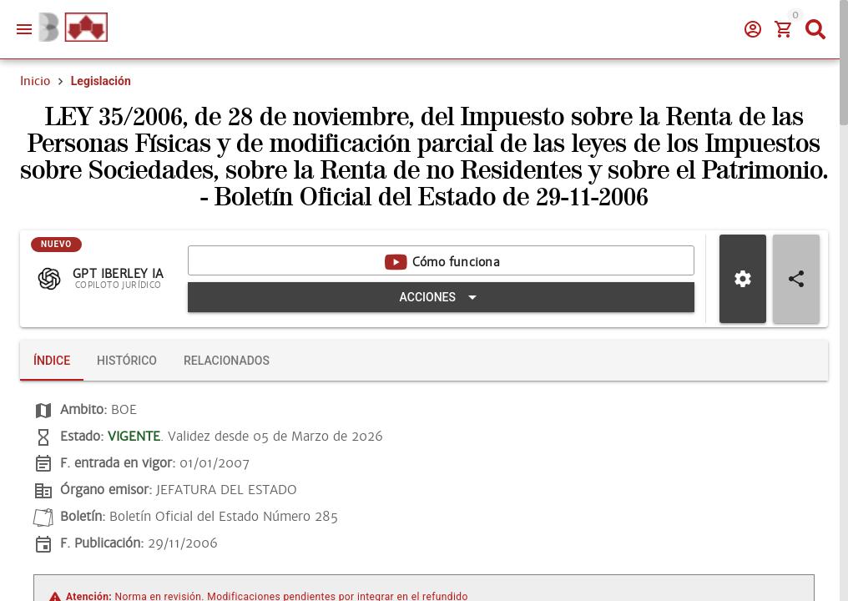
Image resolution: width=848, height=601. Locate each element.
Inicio (35, 80)
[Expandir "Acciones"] (441, 297)
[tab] (51, 361)
